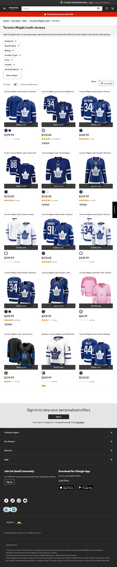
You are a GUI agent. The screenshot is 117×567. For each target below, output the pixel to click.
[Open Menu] (4, 8)
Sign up (9, 482)
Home (6, 20)
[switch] (26, 84)
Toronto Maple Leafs (39, 20)
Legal (58, 459)
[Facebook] (6, 501)
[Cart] (112, 8)
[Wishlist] (106, 8)
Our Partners (58, 441)
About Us (58, 450)
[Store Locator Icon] (61, 2)
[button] (98, 8)
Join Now (80, 422)
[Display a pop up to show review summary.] (59, 139)
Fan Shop (15, 20)
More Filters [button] (12, 75)
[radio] (6, 130)
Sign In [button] (58, 417)
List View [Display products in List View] (106, 83)
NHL (25, 20)
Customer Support (58, 432)
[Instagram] (19, 501)
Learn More (64, 480)
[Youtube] (25, 501)
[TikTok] (12, 501)
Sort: (93, 81)
